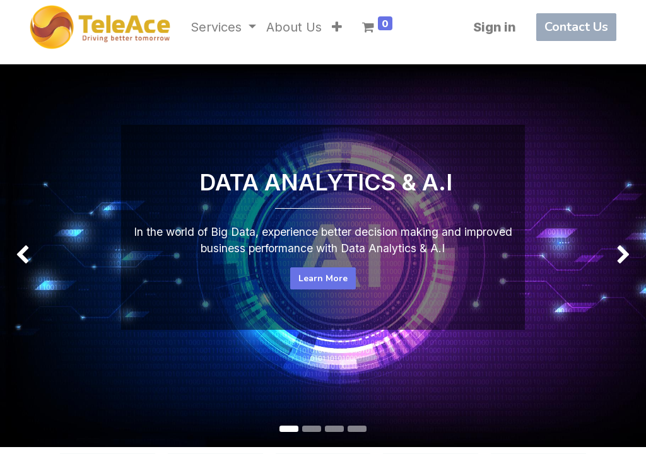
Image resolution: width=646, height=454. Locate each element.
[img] (26, 229)
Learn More (323, 278)
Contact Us (576, 26)
